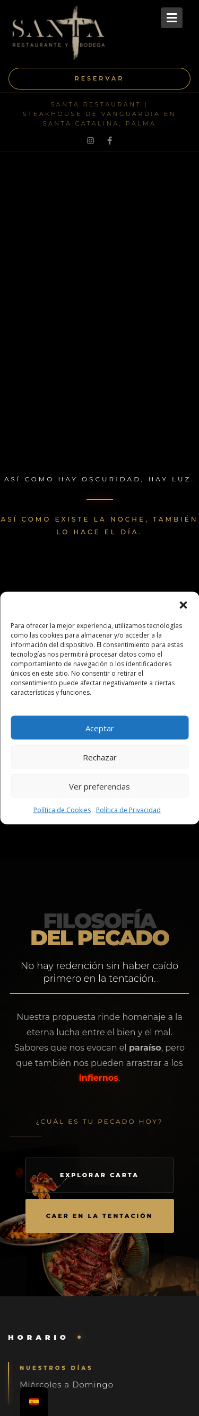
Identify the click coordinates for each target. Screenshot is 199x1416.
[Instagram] (90, 140)
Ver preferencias (99, 786)
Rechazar (100, 756)
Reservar (100, 78)
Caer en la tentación (99, 1216)
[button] (183, 605)
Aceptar (99, 727)
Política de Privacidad (128, 809)
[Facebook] (109, 140)
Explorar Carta (99, 1175)
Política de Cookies (62, 809)
